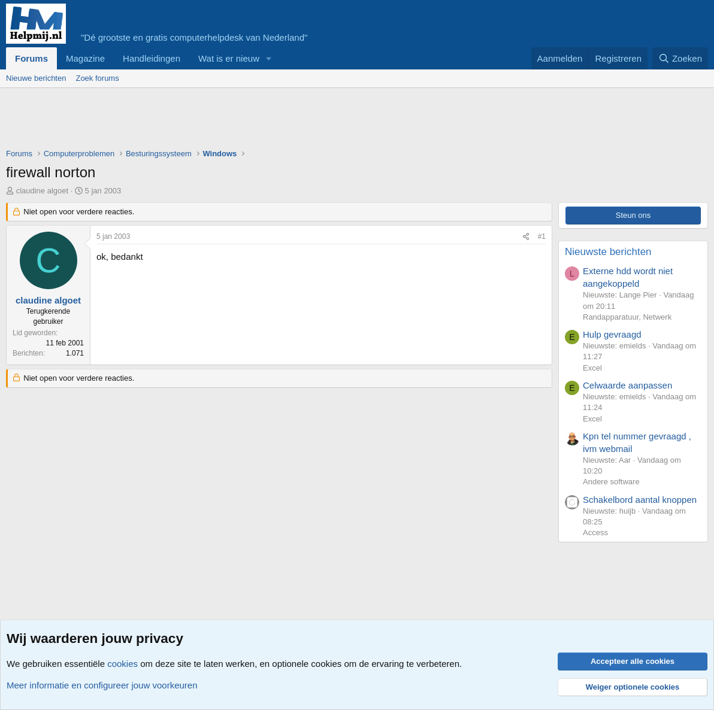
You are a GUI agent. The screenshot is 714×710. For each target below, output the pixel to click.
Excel (592, 367)
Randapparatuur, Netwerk (627, 316)
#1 (542, 236)
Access (595, 532)
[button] (269, 58)
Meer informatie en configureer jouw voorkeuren (102, 685)
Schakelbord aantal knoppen (640, 499)
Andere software (611, 481)
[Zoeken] (680, 58)
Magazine (85, 58)
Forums (31, 58)
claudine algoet (42, 190)
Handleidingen (151, 58)
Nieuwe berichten (36, 78)
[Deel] (526, 237)
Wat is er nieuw (228, 58)
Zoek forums (97, 78)
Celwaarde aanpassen (627, 385)
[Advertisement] (224, 121)
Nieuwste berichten (608, 251)
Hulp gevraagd (612, 334)
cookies (122, 664)
